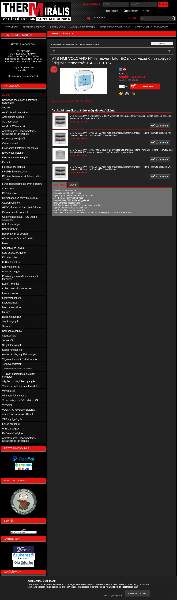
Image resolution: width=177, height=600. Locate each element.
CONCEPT (8, 188)
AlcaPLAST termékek (13, 126)
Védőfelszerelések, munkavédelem (21, 386)
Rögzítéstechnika (11, 316)
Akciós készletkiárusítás (15, 112)
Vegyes (6, 107)
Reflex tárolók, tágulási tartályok (19, 354)
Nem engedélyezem (113, 595)
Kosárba (148, 86)
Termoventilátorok (70, 44)
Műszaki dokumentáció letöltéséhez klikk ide (72, 101)
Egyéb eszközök (11, 423)
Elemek (6, 162)
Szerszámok (9, 335)
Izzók (5, 243)
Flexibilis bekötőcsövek (14, 171)
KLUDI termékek (11, 262)
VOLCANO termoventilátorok (18, 414)
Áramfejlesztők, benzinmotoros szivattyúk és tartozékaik (19, 132)
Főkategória (56, 44)
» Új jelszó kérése (130, 11)
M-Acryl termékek (11, 307)
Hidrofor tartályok (11, 224)
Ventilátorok (8, 390)
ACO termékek (10, 121)
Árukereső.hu (23, 558)
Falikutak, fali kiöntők (13, 166)
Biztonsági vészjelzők (13, 138)
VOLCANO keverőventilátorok (18, 409)
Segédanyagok (10, 321)
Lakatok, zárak (10, 293)
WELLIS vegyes (11, 428)
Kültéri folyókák (10, 283)
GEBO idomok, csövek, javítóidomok (22, 207)
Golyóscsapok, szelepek (15, 212)
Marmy (6, 312)
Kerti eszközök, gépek (14, 252)
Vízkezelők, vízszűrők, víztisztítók (20, 400)
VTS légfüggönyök (12, 419)
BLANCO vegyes (11, 271)
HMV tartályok (10, 229)
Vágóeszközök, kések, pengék (18, 381)
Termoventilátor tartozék (18, 368)
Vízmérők (7, 405)
